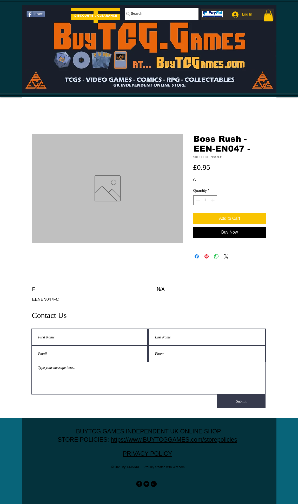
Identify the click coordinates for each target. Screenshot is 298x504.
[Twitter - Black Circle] (146, 484)
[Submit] (241, 401)
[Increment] (213, 200)
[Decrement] (197, 200)
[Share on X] (226, 256)
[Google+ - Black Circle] (154, 484)
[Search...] (159, 14)
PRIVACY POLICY (147, 453)
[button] (268, 15)
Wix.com (179, 467)
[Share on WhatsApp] (216, 256)
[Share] (36, 14)
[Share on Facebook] (197, 256)
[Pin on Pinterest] (206, 256)
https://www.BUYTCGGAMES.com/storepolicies (174, 439)
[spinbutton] (205, 200)
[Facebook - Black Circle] (139, 484)
